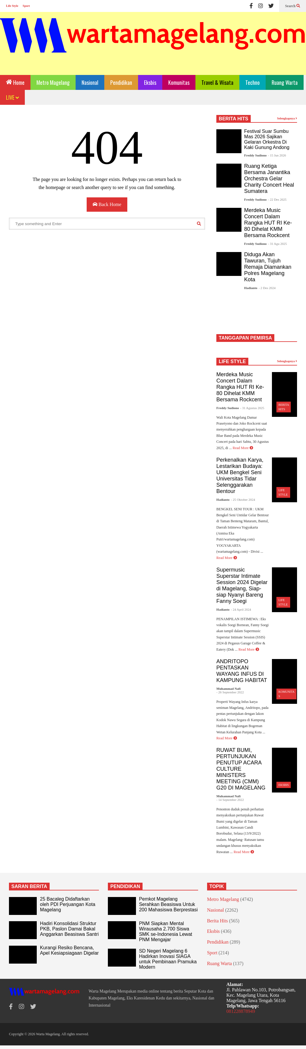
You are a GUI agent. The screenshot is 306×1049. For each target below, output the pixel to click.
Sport (26, 5)
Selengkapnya (287, 118)
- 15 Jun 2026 (277, 155)
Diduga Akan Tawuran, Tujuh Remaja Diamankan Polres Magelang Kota (267, 266)
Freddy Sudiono (255, 155)
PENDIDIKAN (125, 886)
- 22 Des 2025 (277, 199)
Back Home (107, 204)
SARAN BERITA (29, 886)
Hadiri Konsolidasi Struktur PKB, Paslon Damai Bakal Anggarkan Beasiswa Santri (69, 929)
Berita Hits (217, 920)
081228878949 (241, 1011)
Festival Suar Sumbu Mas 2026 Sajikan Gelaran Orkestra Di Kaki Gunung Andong (266, 139)
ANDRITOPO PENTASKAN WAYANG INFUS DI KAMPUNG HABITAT (241, 670)
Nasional (90, 82)
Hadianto (250, 288)
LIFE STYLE (232, 361)
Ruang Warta (285, 82)
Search (292, 6)
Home (15, 82)
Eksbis (150, 82)
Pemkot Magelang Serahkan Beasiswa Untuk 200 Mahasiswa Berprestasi (168, 904)
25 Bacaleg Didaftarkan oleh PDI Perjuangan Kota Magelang (67, 904)
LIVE (12, 97)
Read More (242, 448)
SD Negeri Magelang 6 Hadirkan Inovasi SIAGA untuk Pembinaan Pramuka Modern (168, 959)
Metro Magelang (53, 82)
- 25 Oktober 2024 (243, 499)
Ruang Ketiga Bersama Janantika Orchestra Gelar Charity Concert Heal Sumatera (269, 178)
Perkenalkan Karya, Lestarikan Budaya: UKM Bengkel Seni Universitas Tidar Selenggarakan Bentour (239, 475)
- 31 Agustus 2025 (252, 408)
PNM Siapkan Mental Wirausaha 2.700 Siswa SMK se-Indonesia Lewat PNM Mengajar (165, 931)
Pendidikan (121, 82)
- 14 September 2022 (230, 799)
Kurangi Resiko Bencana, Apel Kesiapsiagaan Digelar (69, 950)
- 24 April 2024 (241, 609)
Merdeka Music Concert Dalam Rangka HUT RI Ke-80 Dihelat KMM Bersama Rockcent (268, 222)
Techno (252, 82)
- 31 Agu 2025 (277, 243)
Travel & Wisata (217, 82)
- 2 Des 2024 (267, 288)
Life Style (12, 5)
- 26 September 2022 (230, 692)
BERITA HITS (233, 118)
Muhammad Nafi (228, 688)
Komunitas (178, 82)
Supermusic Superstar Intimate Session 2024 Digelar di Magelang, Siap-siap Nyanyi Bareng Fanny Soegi (241, 585)
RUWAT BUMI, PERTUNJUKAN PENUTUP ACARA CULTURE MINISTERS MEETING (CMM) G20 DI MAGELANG (240, 769)
